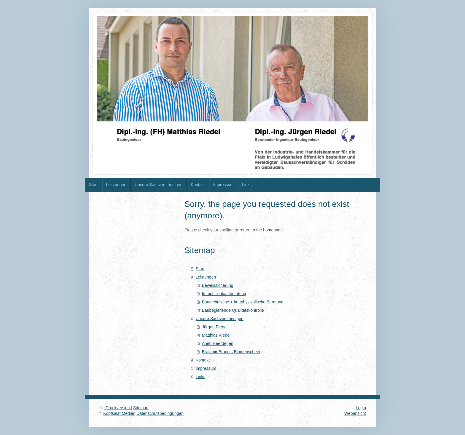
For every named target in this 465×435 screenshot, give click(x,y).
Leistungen (206, 277)
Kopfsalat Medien (119, 413)
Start (200, 268)
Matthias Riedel (216, 335)
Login (361, 407)
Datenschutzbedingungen (160, 413)
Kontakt (203, 360)
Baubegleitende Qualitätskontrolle (233, 310)
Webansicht (355, 413)
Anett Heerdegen (217, 343)
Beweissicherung (217, 285)
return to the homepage (261, 230)
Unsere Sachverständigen (219, 318)
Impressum (206, 368)
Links (201, 376)
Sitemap (140, 407)
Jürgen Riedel (214, 326)
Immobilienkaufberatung (224, 293)
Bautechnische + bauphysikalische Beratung (243, 302)
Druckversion (115, 407)
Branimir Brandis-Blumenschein (231, 351)
